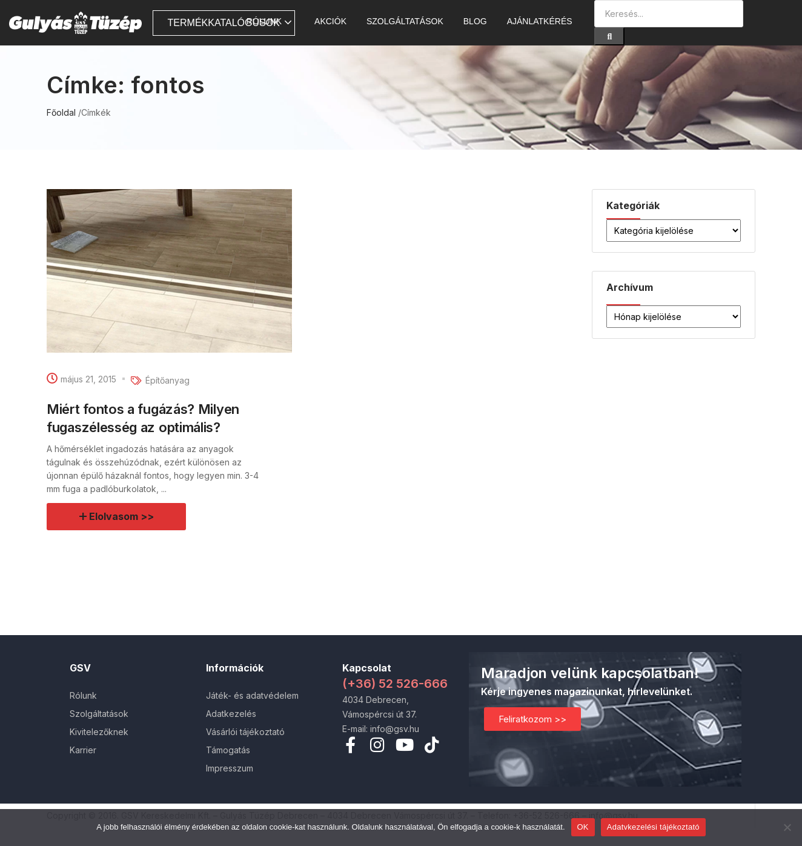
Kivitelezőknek (99, 732)
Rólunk (270, 21)
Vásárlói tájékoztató (245, 732)
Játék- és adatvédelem (252, 695)
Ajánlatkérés (539, 21)
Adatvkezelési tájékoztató (653, 826)
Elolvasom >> (122, 516)
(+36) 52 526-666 (395, 683)
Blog (475, 21)
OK (583, 826)
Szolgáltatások (404, 21)
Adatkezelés (231, 713)
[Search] (609, 36)
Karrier (83, 750)
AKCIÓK (330, 21)
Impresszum (229, 768)
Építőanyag (167, 380)
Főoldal (61, 112)
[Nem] (787, 827)
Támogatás (228, 750)
